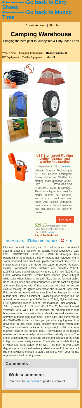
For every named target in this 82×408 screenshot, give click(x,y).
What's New (9, 52)
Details (51, 232)
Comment (66, 166)
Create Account (36, 25)
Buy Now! (65, 219)
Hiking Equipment (56, 52)
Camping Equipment (31, 52)
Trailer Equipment (32, 57)
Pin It (68, 240)
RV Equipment (10, 57)
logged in (32, 381)
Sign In (54, 25)
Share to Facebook (44, 240)
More (51, 57)
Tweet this (17, 240)
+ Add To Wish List (46, 235)
